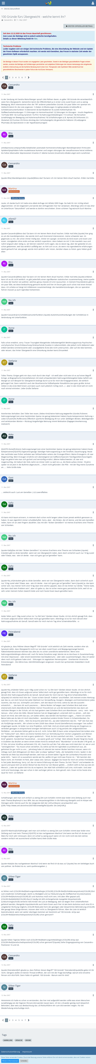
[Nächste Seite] (28, 77)
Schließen (24, 1061)
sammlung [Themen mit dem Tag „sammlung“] (8, 1040)
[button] (3, 3)
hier (35, 39)
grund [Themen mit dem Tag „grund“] (28, 1040)
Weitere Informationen (10, 1061)
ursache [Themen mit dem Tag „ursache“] (18, 1040)
